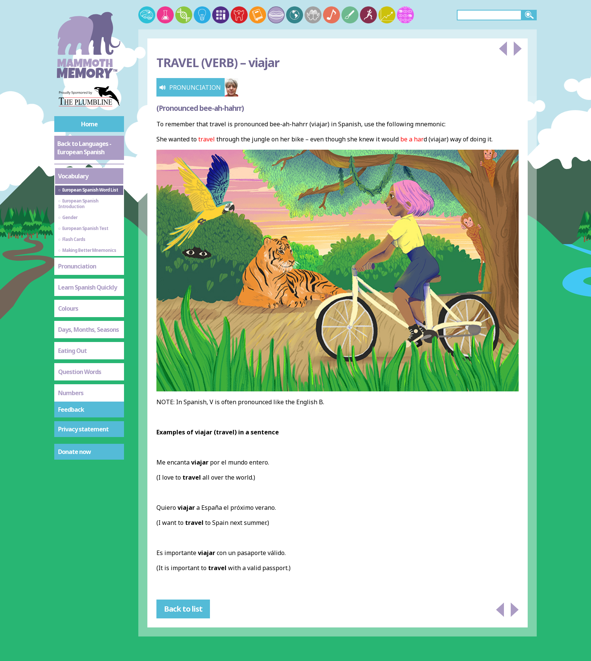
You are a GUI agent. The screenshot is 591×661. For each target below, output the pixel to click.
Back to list (183, 609)
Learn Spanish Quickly (87, 287)
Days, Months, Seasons (88, 329)
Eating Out (72, 351)
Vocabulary (73, 176)
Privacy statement (83, 429)
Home (89, 124)
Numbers (70, 393)
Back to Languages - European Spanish (84, 148)
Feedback (71, 409)
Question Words (79, 372)
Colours (68, 308)
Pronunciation (77, 266)
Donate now (74, 452)
